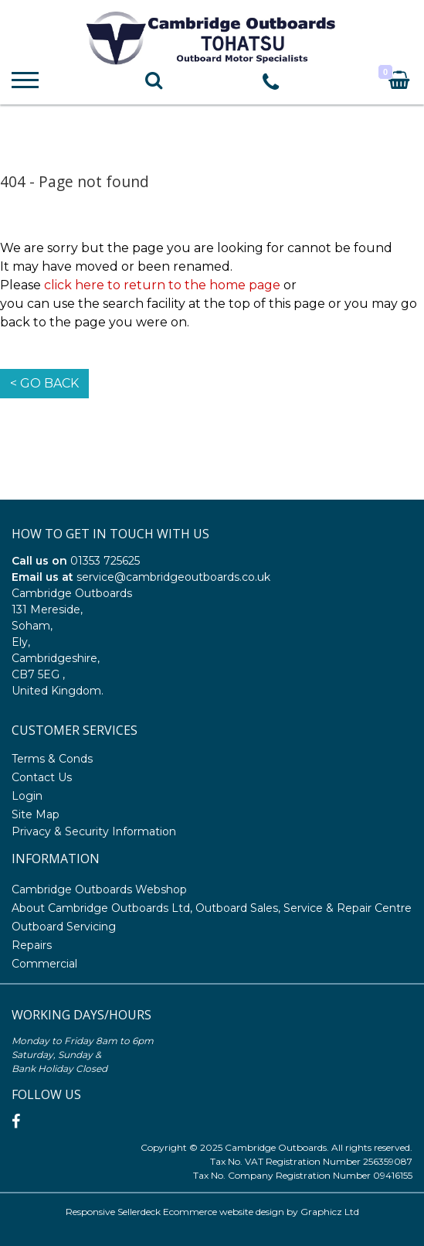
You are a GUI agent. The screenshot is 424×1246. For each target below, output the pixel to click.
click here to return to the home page (162, 285)
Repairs (32, 945)
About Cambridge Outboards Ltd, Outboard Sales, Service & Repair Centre (212, 908)
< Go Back (44, 383)
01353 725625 (105, 561)
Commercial (44, 964)
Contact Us (42, 777)
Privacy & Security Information (94, 831)
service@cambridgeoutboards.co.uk (173, 577)
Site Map (35, 814)
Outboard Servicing (64, 927)
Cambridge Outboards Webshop (99, 889)
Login (27, 796)
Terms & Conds (52, 759)
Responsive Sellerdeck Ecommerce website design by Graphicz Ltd (212, 1211)
